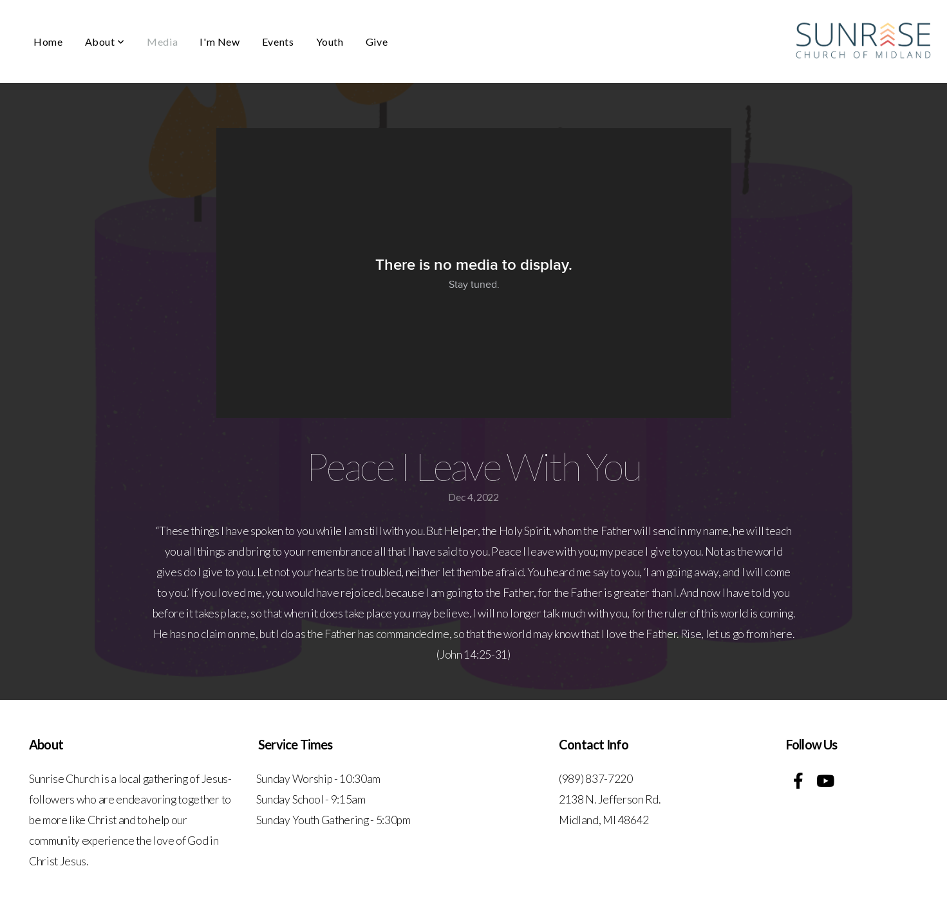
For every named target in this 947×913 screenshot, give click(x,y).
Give (377, 41)
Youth (330, 41)
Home (48, 41)
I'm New (219, 41)
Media (162, 41)
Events (278, 41)
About (105, 41)
